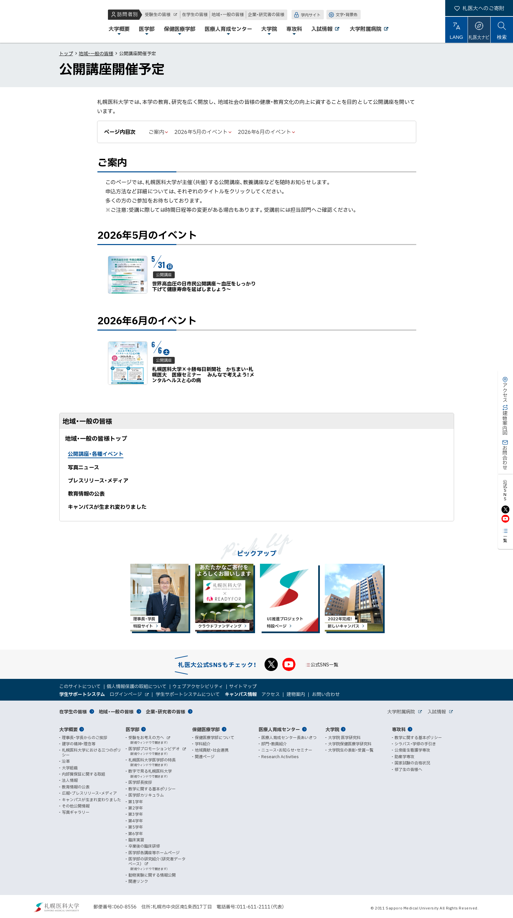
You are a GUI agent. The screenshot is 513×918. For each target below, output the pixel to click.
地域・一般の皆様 (96, 53)
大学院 (332, 729)
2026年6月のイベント (264, 132)
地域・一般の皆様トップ (96, 438)
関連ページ (205, 756)
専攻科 (399, 729)
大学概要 (68, 729)
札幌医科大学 (26, 21)
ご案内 (156, 132)
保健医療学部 (206, 729)
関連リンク (138, 881)
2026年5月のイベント (201, 132)
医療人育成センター (279, 729)
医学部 (133, 729)
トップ (66, 53)
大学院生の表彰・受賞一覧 (350, 750)
